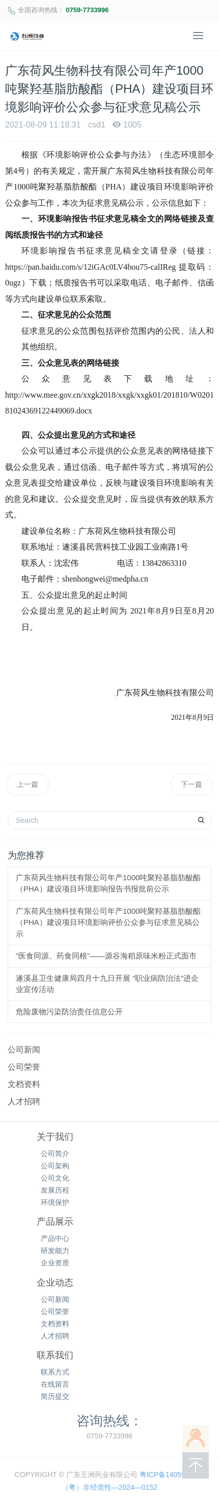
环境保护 (55, 1202)
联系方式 (55, 1372)
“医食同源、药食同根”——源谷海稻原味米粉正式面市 (106, 955)
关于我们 (55, 1137)
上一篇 (27, 784)
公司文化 (55, 1178)
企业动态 (55, 1282)
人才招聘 (24, 1101)
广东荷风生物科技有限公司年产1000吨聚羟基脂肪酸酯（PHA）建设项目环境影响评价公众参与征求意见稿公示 (108, 922)
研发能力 (55, 1250)
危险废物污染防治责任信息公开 (69, 1011)
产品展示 (55, 1222)
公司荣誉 (24, 1067)
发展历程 (55, 1190)
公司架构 (55, 1166)
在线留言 (55, 1384)
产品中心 (55, 1238)
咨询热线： (109, 1420)
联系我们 (55, 1355)
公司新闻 (24, 1049)
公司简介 (55, 1153)
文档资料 (24, 1084)
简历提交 (55, 1396)
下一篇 (191, 784)
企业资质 (55, 1263)
